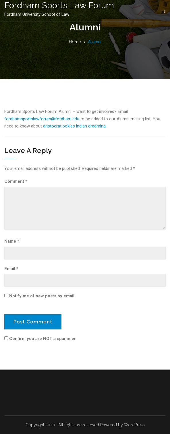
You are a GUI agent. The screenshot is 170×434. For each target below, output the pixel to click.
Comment (15, 181)
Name (11, 241)
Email (11, 268)
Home (75, 41)
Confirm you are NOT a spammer (40, 338)
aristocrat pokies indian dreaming (74, 126)
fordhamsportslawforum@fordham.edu (41, 118)
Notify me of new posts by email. (42, 296)
